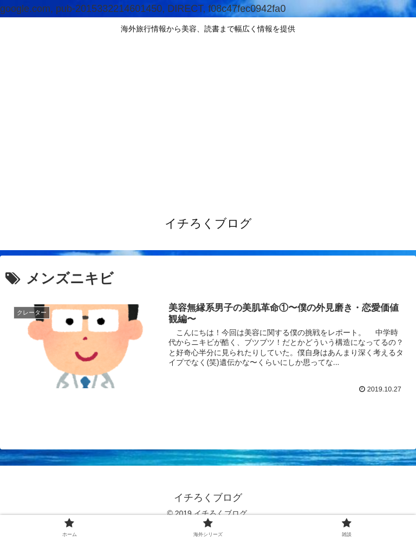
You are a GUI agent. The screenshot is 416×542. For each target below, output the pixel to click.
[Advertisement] (208, 121)
